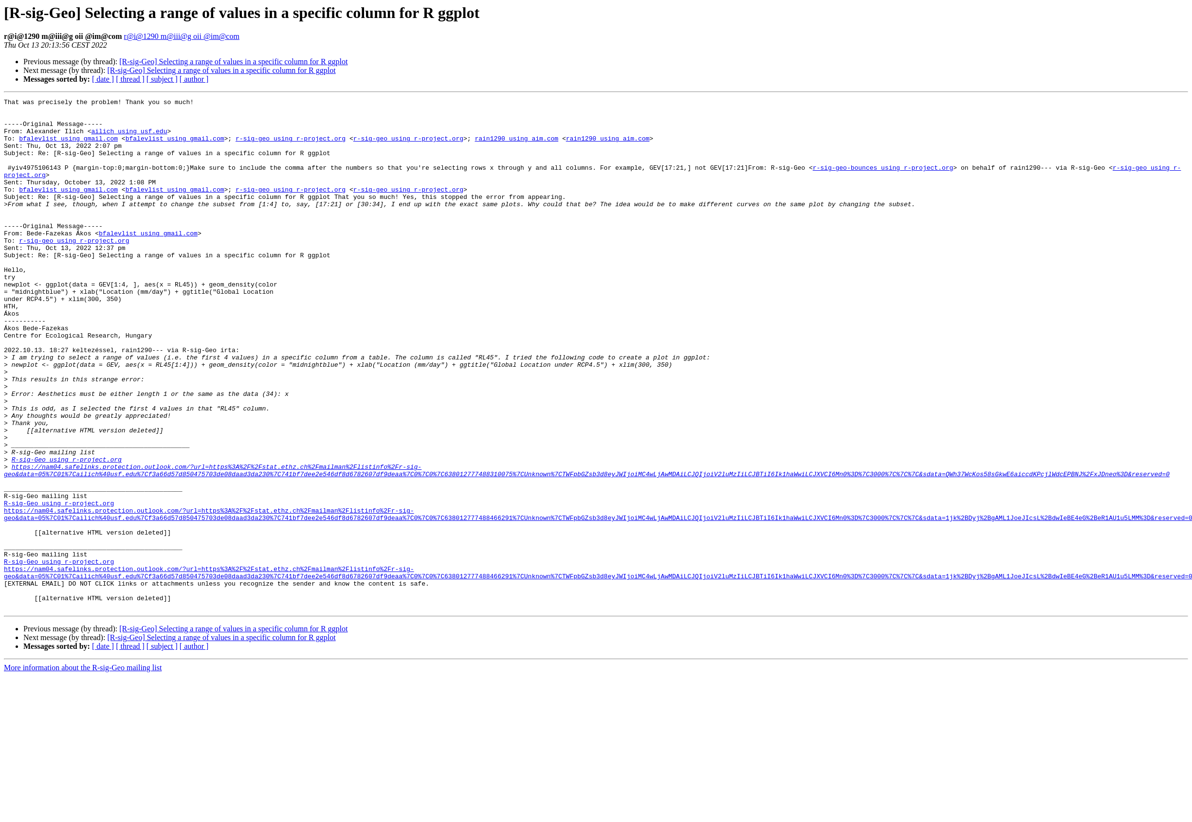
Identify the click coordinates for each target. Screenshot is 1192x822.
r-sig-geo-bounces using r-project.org (882, 182)
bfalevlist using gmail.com (68, 147)
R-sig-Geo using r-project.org (67, 532)
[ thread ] (130, 79)
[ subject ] (162, 79)
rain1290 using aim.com (516, 147)
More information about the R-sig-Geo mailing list (83, 770)
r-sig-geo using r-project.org (291, 147)
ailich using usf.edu (129, 138)
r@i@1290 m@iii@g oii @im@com (181, 36)
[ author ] (194, 79)
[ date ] (103, 79)
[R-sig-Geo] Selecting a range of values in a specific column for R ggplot (233, 61)
